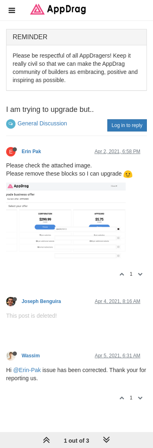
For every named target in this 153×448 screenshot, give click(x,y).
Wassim (31, 356)
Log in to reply (127, 125)
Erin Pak (31, 151)
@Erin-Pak (27, 370)
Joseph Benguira (41, 301)
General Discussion (42, 123)
